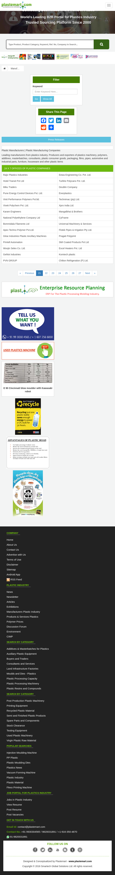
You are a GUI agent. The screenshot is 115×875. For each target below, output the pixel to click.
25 (66, 273)
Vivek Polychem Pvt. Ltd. (16, 205)
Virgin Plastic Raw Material (21, 740)
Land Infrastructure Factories (22, 668)
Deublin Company (68, 187)
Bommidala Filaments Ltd (16, 224)
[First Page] (20, 273)
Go (36, 99)
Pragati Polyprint (67, 236)
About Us (12, 544)
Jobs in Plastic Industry (19, 799)
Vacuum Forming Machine (21, 772)
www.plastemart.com (80, 861)
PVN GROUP (10, 260)
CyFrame (64, 217)
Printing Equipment (17, 705)
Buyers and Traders (17, 658)
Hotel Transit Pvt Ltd (13, 181)
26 (73, 273)
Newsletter (12, 596)
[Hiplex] (49, 57)
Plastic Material (15, 782)
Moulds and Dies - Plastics (21, 673)
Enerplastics (65, 193)
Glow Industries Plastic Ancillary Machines (24, 236)
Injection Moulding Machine (22, 752)
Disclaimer (12, 564)
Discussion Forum (16, 626)
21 (40, 272)
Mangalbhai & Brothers (70, 211)
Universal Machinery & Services (75, 224)
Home (10, 539)
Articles (11, 601)
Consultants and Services (21, 663)
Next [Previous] (87, 273)
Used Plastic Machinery (20, 735)
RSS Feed (14, 579)
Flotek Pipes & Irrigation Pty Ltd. (75, 230)
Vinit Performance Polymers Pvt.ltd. (21, 199)
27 (79, 273)
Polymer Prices (15, 621)
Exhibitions (13, 606)
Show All (47, 99)
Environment (14, 631)
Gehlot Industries (12, 254)
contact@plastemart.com (31, 826)
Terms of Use (14, 559)
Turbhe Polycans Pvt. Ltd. (72, 181)
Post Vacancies (15, 814)
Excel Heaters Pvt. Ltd (70, 248)
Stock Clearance (16, 725)
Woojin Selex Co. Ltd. (14, 248)
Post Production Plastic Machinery (25, 700)
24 (59, 273)
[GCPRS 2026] (64, 57)
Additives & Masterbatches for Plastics (28, 648)
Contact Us (13, 549)
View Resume (14, 804)
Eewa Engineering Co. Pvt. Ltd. (75, 175)
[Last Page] (95, 273)
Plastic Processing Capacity (22, 678)
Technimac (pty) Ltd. (69, 199)
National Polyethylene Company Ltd (21, 217)
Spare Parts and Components (23, 720)
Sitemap (11, 569)
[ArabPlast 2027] (35, 57)
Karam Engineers (12, 211)
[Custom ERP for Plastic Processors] (14, 57)
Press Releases (56, 139)
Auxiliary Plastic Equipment (22, 653)
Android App (13, 574)
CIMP (10, 636)
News (10, 591)
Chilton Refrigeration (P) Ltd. (73, 260)
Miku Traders (10, 187)
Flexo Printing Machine (19, 787)
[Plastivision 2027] (93, 57)
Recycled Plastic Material (20, 710)
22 (46, 273)
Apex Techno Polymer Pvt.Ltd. (18, 230)
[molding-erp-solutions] (57, 290)
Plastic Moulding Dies (18, 762)
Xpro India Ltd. (66, 205)
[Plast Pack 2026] (78, 57)
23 (53, 273)
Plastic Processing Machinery (23, 683)
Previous (29, 273)
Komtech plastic (67, 254)
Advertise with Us (16, 554)
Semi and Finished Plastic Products (26, 715)
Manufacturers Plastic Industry (23, 611)
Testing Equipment (17, 730)
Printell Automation (13, 242)
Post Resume (14, 809)
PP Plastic (12, 757)
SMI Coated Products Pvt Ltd (74, 242)
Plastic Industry (15, 777)
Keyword (38, 86)
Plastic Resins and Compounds (24, 688)
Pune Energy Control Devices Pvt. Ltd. (23, 193)
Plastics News (14, 767)
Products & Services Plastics (22, 616)
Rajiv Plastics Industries (15, 175)
